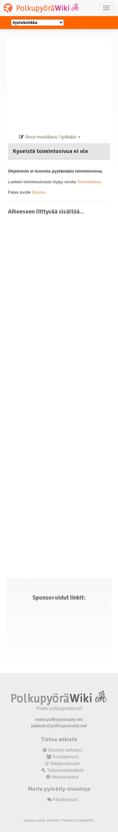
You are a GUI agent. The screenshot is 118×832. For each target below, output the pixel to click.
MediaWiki (86, 820)
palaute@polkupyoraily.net (59, 725)
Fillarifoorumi (65, 799)
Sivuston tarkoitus (65, 750)
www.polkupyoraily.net (59, 719)
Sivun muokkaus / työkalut (49, 136)
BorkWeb (53, 820)
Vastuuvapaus (65, 776)
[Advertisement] (59, 81)
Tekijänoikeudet (65, 763)
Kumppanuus (66, 756)
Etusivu (39, 192)
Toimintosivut (88, 181)
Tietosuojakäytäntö (65, 770)
